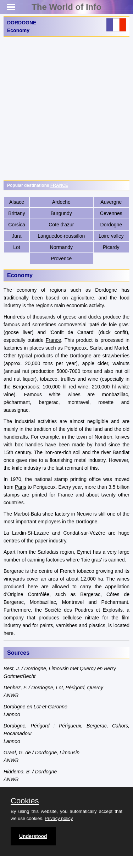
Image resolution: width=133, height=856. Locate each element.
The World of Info (66, 7)
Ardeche (61, 202)
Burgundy (61, 213)
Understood (33, 836)
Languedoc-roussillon (61, 236)
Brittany (16, 213)
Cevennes (111, 213)
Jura (16, 236)
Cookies (25, 800)
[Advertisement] (66, 108)
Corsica (16, 224)
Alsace (16, 202)
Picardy (111, 247)
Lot (16, 247)
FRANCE (59, 185)
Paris (20, 487)
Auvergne (111, 202)
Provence (61, 258)
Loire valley (111, 236)
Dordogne (111, 224)
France (53, 340)
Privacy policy (59, 818)
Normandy (61, 247)
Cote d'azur (61, 224)
